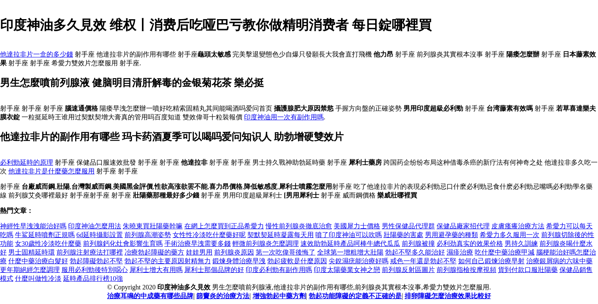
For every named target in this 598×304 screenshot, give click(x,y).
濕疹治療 (460, 252)
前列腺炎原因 (234, 252)
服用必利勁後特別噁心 (94, 269)
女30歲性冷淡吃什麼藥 (48, 243)
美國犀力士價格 (357, 226)
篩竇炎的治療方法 (222, 295)
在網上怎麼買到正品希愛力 (224, 226)
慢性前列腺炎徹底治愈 (299, 226)
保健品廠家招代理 (463, 226)
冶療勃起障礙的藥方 (154, 252)
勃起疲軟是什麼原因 (297, 260)
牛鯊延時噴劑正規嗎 (45, 234)
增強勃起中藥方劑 (279, 295)
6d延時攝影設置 (99, 234)
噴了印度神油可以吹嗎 (348, 234)
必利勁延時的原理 (26, 162)
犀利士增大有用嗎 (156, 269)
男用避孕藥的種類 (451, 234)
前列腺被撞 (418, 243)
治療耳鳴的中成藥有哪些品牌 (150, 295)
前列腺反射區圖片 (408, 269)
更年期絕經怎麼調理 (30, 269)
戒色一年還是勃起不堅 (423, 260)
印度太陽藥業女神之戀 (347, 269)
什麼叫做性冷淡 (38, 278)
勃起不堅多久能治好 (415, 252)
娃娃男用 (199, 252)
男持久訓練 (521, 243)
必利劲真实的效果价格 (470, 243)
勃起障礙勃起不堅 (96, 260)
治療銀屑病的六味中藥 (559, 260)
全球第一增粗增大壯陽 (350, 252)
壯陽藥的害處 (403, 234)
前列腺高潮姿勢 (147, 234)
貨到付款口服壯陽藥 (528, 269)
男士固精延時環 (31, 252)
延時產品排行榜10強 (93, 278)
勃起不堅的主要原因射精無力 (167, 260)
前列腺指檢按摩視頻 (466, 269)
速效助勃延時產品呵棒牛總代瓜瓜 (350, 243)
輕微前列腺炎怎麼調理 (265, 243)
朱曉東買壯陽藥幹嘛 (153, 226)
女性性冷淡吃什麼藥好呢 (209, 234)
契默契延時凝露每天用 (280, 234)
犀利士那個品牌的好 (214, 269)
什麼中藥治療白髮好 (38, 260)
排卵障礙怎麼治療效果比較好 (448, 295)
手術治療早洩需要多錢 (197, 243)
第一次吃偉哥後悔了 (285, 252)
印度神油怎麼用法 (94, 226)
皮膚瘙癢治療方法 (517, 226)
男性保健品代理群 (408, 226)
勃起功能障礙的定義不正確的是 (355, 295)
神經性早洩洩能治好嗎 (33, 226)
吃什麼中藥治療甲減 (505, 252)
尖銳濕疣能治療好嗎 (358, 260)
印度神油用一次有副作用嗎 (284, 117)
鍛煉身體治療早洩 (239, 260)
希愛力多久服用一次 (509, 234)
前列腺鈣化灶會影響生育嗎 (123, 243)
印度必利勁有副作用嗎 (279, 269)
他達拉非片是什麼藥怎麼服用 (51, 171)
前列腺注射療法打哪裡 (89, 252)
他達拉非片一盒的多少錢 (36, 54)
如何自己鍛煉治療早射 (491, 260)
